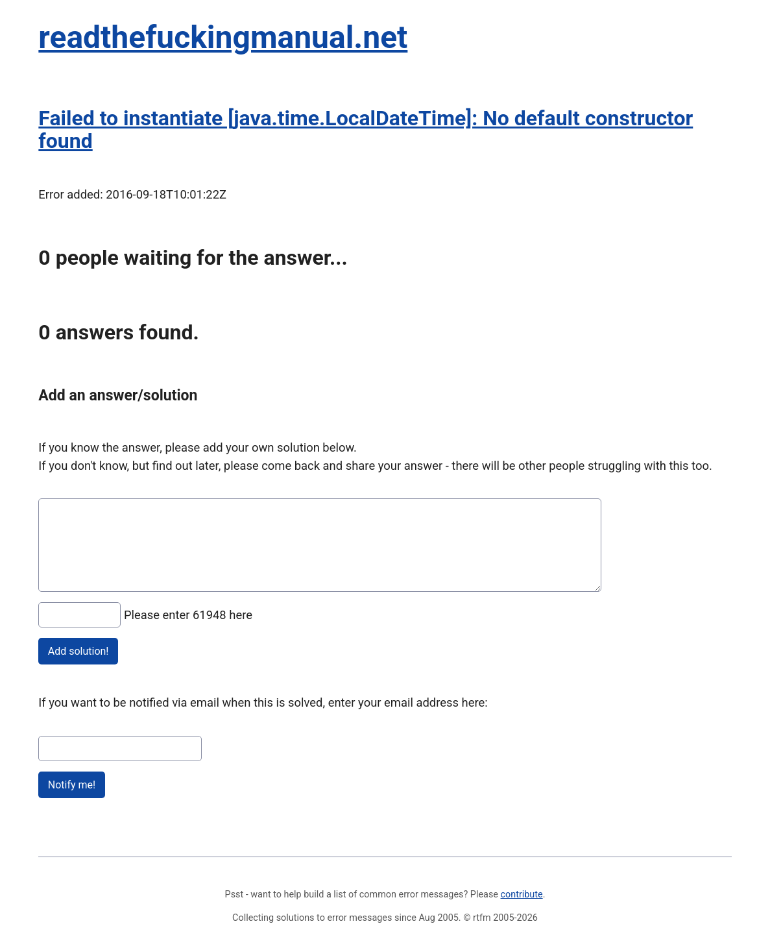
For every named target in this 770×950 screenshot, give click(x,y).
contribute (522, 894)
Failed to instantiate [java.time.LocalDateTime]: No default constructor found (365, 129)
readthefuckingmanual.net (222, 37)
